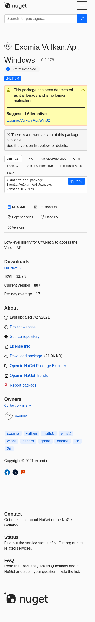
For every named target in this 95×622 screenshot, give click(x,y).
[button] (46, 95)
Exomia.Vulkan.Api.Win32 (28, 120)
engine (62, 441)
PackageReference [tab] (53, 158)
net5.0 (49, 433)
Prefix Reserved (24, 69)
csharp (28, 441)
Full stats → (13, 268)
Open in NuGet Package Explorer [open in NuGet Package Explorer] (38, 366)
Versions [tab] (16, 227)
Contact (13, 514)
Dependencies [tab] (20, 217)
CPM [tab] (76, 158)
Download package (26, 356)
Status (11, 537)
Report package (23, 385)
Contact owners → (18, 405)
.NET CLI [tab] (13, 158)
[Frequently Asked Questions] (9, 560)
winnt (11, 441)
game (45, 441)
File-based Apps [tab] (71, 165)
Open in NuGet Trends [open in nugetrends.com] (29, 375)
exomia (21, 415)
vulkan (31, 433)
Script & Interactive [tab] (40, 165)
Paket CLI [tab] (13, 165)
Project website (23, 327)
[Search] (82, 18)
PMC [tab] (30, 158)
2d (77, 441)
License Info (20, 346)
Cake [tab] (10, 173)
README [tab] (17, 207)
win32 (66, 433)
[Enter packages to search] (41, 18)
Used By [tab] (49, 217)
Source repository (25, 337)
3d (9, 449)
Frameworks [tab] (45, 207)
